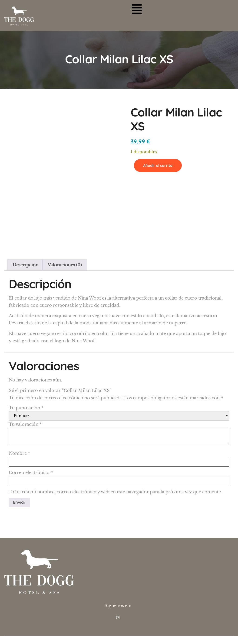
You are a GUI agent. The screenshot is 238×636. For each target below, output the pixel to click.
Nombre (19, 453)
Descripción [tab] (25, 265)
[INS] (117, 617)
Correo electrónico (31, 473)
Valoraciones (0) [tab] (65, 265)
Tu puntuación (26, 408)
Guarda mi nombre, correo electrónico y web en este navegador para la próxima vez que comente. (117, 492)
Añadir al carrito (157, 165)
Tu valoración (25, 424)
